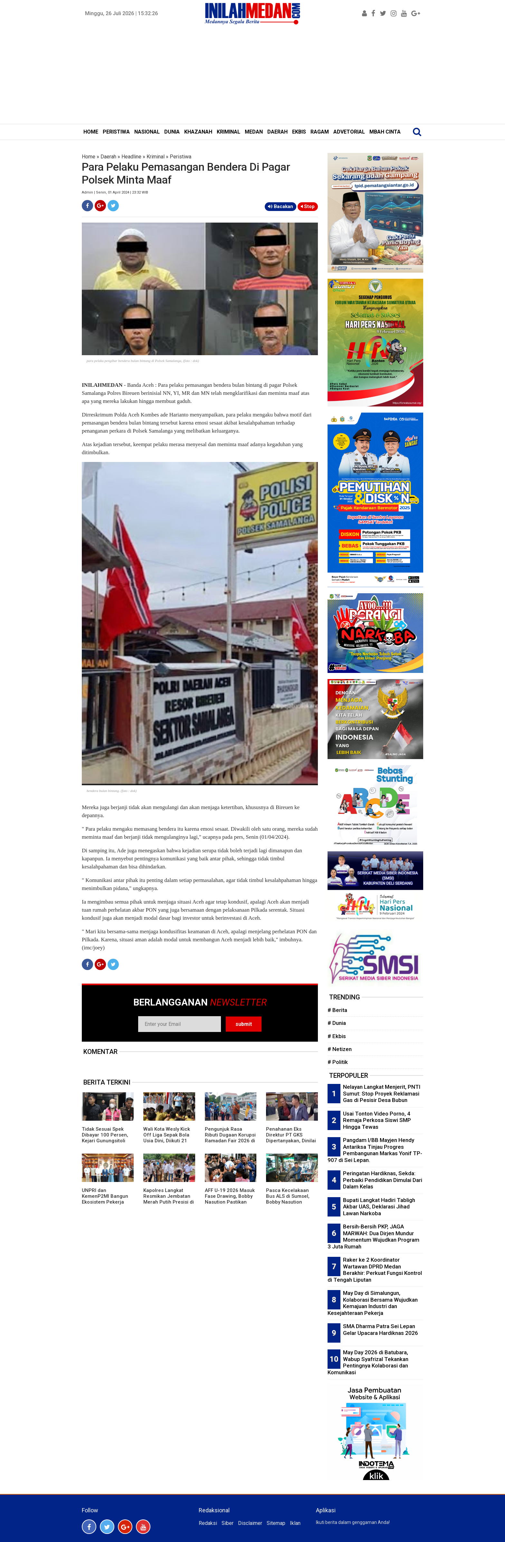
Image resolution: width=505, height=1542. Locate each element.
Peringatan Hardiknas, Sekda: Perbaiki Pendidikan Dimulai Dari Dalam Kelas (382, 1180)
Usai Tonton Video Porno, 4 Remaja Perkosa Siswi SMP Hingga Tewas (377, 1120)
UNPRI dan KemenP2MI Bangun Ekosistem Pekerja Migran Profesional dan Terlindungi (105, 1202)
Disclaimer (250, 1523)
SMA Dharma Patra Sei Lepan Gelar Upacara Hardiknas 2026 (380, 1329)
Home (88, 157)
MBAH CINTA (385, 132)
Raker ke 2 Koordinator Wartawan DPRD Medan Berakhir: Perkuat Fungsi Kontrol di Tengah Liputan (375, 1270)
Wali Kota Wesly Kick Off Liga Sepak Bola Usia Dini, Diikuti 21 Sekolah (166, 1137)
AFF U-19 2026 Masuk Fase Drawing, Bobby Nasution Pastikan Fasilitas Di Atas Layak (230, 1199)
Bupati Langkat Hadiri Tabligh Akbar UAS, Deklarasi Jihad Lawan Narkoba (379, 1207)
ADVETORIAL (349, 132)
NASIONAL (147, 132)
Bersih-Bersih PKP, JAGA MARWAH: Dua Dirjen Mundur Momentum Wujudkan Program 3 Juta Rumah (373, 1236)
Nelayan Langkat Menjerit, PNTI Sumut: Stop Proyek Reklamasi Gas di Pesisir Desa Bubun (381, 1093)
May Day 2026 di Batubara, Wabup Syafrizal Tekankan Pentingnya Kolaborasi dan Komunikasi (368, 1362)
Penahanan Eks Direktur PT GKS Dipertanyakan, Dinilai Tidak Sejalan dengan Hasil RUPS (291, 1140)
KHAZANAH (198, 132)
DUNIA (172, 132)
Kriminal (156, 157)
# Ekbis (337, 1036)
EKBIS (299, 132)
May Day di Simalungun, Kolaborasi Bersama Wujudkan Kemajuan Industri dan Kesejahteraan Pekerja (373, 1303)
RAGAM (319, 132)
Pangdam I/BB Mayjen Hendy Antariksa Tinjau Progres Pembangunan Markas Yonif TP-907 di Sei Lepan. (375, 1150)
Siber (227, 1523)
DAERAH (277, 132)
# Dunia (337, 1023)
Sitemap (276, 1523)
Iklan (295, 1523)
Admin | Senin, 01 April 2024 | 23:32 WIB (115, 192)
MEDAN (254, 132)
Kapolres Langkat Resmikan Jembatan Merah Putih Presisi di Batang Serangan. (168, 1199)
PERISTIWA (116, 132)
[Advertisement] (252, 75)
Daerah (108, 157)
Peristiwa (180, 157)
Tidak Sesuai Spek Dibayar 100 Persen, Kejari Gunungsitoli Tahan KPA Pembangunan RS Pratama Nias (105, 1143)
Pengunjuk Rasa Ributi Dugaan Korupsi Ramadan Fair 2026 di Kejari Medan (230, 1137)
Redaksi (208, 1523)
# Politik (338, 1062)
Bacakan (280, 206)
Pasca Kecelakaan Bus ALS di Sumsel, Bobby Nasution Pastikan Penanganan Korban (291, 1202)
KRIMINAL (228, 132)
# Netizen (340, 1049)
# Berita (337, 1010)
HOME (90, 132)
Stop (308, 206)
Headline (131, 157)
